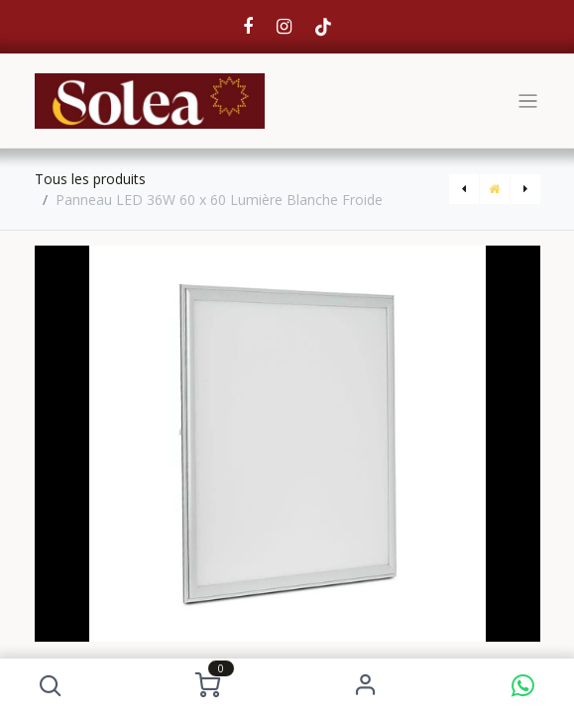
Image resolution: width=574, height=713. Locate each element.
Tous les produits (90, 178)
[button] (51, 685)
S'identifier (365, 685)
